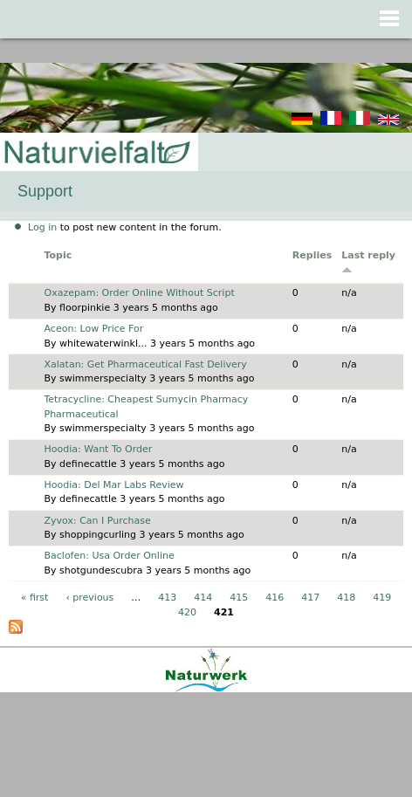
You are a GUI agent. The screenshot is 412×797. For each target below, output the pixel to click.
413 (167, 597)
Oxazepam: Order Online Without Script (140, 293)
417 (310, 597)
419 (382, 597)
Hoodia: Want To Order (99, 449)
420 (187, 612)
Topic (58, 255)
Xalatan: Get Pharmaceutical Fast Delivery (146, 364)
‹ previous (89, 597)
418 (346, 597)
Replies (312, 255)
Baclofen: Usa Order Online (110, 555)
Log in (42, 227)
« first (35, 597)
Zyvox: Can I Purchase (98, 520)
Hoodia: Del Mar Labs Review (114, 485)
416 (274, 597)
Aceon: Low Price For (94, 328)
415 (239, 597)
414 (203, 597)
